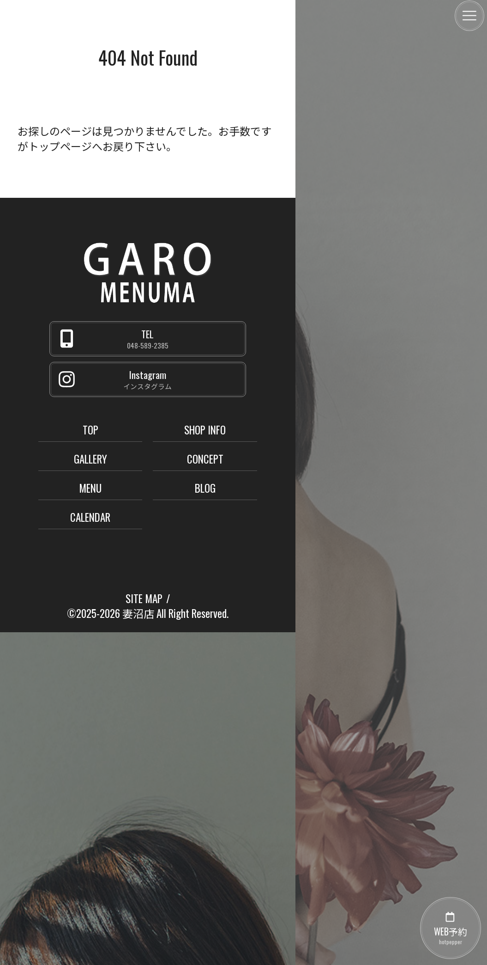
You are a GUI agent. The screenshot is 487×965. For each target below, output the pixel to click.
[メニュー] (469, 15)
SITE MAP (144, 598)
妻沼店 (138, 613)
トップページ (60, 146)
